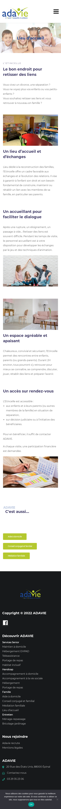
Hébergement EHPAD (15, 651)
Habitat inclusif (11, 665)
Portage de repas (12, 660)
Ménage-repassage (14, 719)
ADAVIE (7, 438)
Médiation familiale (13, 705)
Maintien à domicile (14, 646)
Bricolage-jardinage (14, 723)
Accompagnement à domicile (20, 673)
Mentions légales (12, 747)
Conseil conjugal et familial (18, 701)
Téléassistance (11, 655)
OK (31, 804)
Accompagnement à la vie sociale (22, 678)
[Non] (57, 799)
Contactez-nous (16, 772)
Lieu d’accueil (10, 710)
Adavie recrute (11, 743)
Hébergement (11, 683)
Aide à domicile (11, 696)
